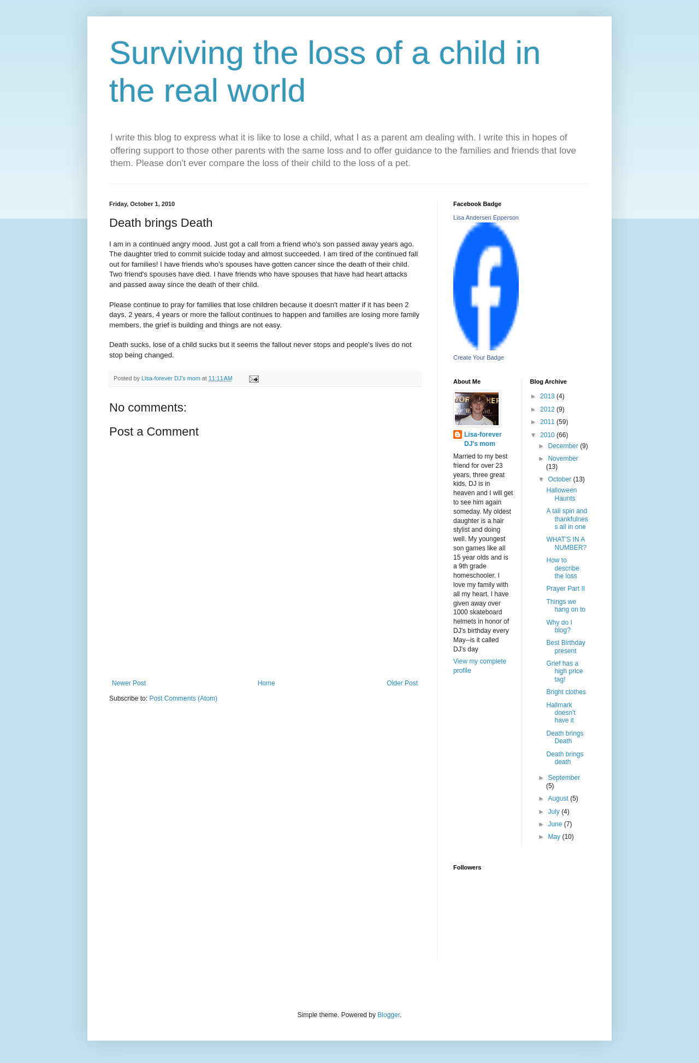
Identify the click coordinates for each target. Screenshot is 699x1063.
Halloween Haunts (561, 494)
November (563, 458)
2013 (548, 396)
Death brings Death (564, 737)
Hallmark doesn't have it (560, 713)
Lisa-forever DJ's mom (483, 439)
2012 (548, 409)
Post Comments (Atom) (183, 698)
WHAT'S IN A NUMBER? (566, 543)
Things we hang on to (565, 605)
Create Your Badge (478, 357)
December (564, 446)
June (556, 824)
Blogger (388, 1015)
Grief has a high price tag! (564, 671)
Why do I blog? (559, 626)
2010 (548, 435)
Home (266, 683)
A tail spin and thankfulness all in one (567, 519)
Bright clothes (566, 692)
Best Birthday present (565, 646)
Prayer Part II (565, 588)
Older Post (402, 683)
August (559, 798)
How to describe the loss (562, 568)
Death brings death (564, 758)
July (554, 811)
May (555, 837)
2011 (548, 422)
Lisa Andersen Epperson (486, 217)
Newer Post (129, 683)
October (560, 479)
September (564, 778)
